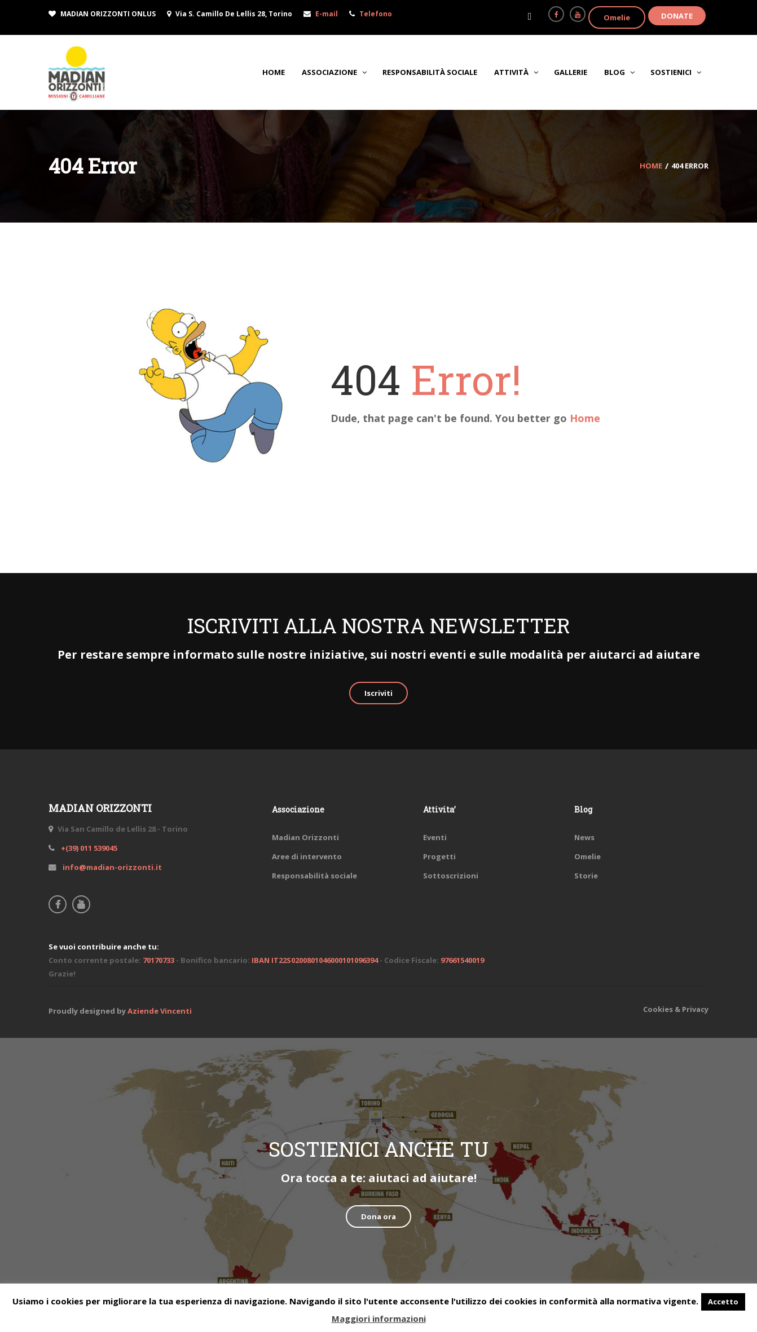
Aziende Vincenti (159, 1011)
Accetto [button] (723, 1302)
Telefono (375, 14)
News (584, 837)
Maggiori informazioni (379, 1318)
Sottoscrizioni (450, 876)
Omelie (617, 17)
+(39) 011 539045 (88, 848)
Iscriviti (378, 693)
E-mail (326, 14)
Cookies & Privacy (675, 1009)
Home (585, 418)
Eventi (435, 837)
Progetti (439, 856)
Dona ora (378, 1216)
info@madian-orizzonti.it (111, 867)
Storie (586, 876)
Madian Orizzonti (305, 837)
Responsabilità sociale (314, 876)
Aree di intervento (307, 856)
